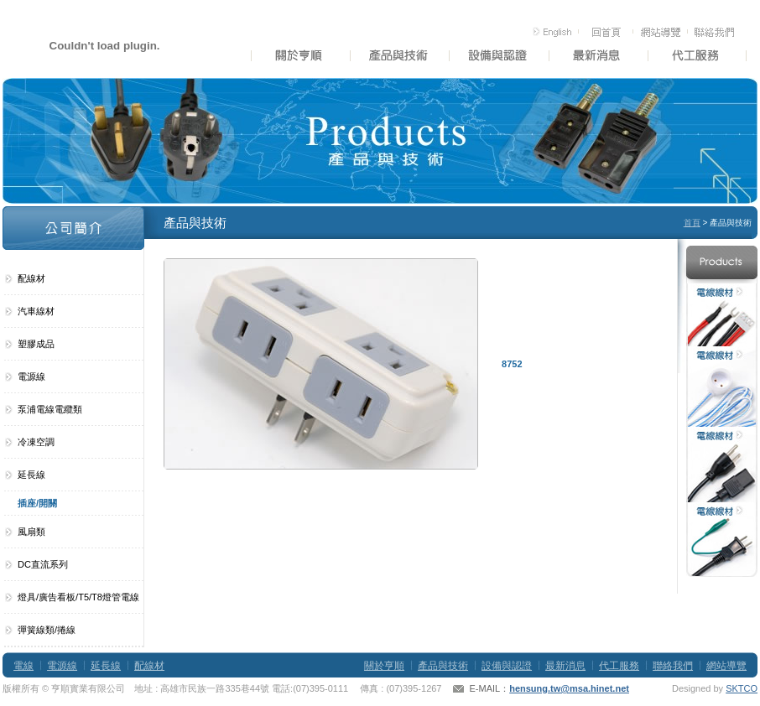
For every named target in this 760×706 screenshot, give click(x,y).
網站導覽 (726, 666)
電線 (23, 666)
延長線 (31, 475)
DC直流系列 (43, 564)
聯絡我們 (673, 666)
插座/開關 (37, 503)
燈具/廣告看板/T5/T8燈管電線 (78, 597)
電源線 (31, 376)
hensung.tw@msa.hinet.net (569, 688)
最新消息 (565, 666)
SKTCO (741, 688)
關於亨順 (384, 666)
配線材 (31, 278)
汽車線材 (36, 311)
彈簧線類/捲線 (46, 630)
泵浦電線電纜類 (50, 409)
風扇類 (31, 532)
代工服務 (619, 666)
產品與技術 (443, 666)
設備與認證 (507, 666)
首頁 (692, 222)
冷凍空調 (36, 442)
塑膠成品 (36, 344)
